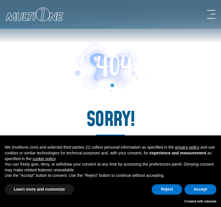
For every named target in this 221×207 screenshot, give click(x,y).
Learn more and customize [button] (39, 189)
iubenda (210, 201)
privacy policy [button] (187, 147)
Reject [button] (167, 189)
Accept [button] (200, 189)
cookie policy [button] (44, 158)
